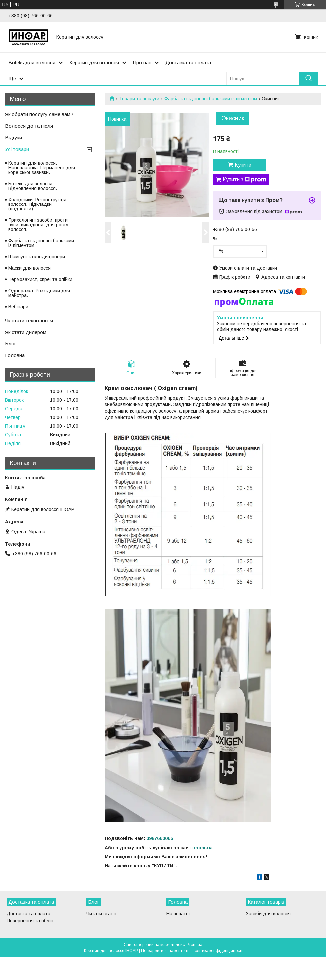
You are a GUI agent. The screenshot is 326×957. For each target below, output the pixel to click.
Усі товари (17, 149)
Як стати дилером (25, 332)
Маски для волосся (29, 268)
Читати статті (101, 913)
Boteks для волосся (31, 62)
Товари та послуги (139, 98)
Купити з (244, 180)
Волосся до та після (29, 126)
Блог (10, 343)
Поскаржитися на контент (165, 950)
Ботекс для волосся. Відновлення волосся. (32, 186)
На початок (178, 913)
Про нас (142, 62)
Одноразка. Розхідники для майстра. (39, 293)
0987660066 (159, 838)
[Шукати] (308, 78)
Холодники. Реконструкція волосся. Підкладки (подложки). (37, 204)
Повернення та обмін (30, 920)
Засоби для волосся (268, 913)
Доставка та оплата (188, 62)
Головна (15, 355)
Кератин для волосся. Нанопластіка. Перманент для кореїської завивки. (41, 167)
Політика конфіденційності (217, 950)
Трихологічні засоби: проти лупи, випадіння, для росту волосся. (38, 224)
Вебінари (18, 306)
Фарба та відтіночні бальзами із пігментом (210, 98)
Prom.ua (194, 944)
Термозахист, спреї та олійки (40, 279)
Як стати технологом (29, 320)
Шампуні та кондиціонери (36, 256)
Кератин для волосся (94, 62)
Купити (243, 165)
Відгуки (13, 137)
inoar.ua (203, 847)
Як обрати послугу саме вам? (39, 114)
